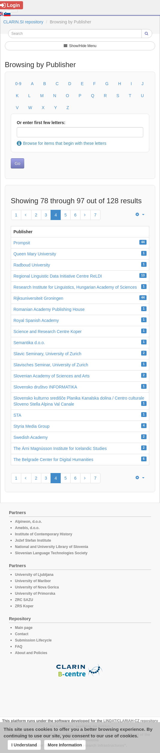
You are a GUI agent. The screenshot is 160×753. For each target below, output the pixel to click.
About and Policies (31, 653)
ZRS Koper (24, 606)
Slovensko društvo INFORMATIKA (45, 387)
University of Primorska (35, 593)
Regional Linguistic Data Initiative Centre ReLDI (57, 276)
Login (10, 5)
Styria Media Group (31, 426)
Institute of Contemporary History (43, 534)
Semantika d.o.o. (29, 342)
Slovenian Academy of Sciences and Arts (51, 376)
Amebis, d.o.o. (27, 528)
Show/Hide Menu (80, 46)
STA (17, 415)
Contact (21, 634)
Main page (24, 628)
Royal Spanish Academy (36, 320)
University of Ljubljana (34, 575)
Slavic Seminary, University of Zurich (47, 353)
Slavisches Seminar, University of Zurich (50, 364)
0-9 (18, 83)
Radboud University (31, 265)
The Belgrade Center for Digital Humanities (53, 459)
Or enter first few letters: (41, 122)
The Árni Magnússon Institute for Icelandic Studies (60, 448)
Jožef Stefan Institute (33, 540)
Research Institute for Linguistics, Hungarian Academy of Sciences (75, 287)
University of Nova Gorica (37, 587)
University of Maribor (33, 581)
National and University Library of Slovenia (51, 547)
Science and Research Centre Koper (47, 331)
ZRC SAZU (24, 600)
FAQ (18, 646)
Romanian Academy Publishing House (49, 309)
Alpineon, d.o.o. (28, 521)
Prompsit (21, 242)
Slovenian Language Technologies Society (51, 553)
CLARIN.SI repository (23, 21)
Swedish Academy (30, 437)
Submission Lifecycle (33, 640)
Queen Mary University (34, 253)
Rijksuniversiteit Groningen (38, 298)
